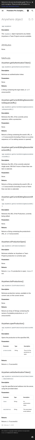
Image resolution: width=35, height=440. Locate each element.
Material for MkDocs (12, 432)
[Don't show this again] (32, 2)
